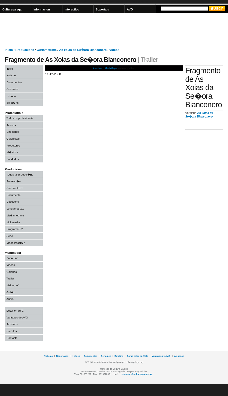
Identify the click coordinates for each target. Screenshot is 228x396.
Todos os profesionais (19, 118)
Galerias (11, 271)
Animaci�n (13, 181)
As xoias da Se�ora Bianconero (199, 114)
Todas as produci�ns (19, 174)
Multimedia (13, 222)
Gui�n (10, 292)
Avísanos (179, 356)
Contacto (12, 337)
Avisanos (12, 324)
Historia (11, 96)
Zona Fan (12, 257)
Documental (13, 194)
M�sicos (12, 152)
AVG (130, 9)
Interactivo (72, 9)
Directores (12, 131)
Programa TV (14, 228)
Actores (11, 125)
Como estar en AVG (137, 356)
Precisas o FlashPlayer (105, 68)
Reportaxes (62, 356)
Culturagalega (12, 9)
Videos (10, 264)
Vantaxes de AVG (17, 317)
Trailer (10, 278)
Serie (9, 235)
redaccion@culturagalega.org (136, 374)
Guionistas (12, 138)
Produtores (13, 145)
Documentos (14, 82)
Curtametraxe (14, 188)
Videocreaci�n (15, 242)
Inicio (9, 68)
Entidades (12, 159)
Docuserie (12, 201)
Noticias (11, 75)
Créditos (11, 330)
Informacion (41, 9)
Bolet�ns (12, 102)
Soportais (102, 9)
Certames (12, 89)
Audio (10, 298)
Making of (12, 285)
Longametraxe (15, 208)
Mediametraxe (15, 215)
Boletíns (118, 356)
